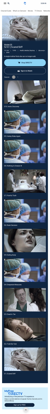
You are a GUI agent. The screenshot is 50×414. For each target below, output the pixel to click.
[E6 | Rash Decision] (25, 210)
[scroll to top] (25, 410)
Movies (30, 11)
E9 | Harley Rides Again (12, 136)
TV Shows (38, 11)
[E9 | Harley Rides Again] (25, 121)
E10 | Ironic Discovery (11, 106)
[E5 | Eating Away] (25, 240)
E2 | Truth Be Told (10, 344)
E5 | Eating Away (10, 255)
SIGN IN (43, 3)
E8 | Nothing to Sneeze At (13, 166)
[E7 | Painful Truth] (25, 181)
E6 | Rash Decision (10, 225)
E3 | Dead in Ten (10, 314)
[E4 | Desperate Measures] (25, 270)
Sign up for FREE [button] (20, 405)
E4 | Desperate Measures (13, 284)
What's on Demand (19, 11)
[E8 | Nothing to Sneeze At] (25, 151)
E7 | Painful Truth (10, 195)
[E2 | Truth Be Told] (25, 329)
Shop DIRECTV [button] (25, 62)
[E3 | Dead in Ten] (25, 299)
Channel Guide (6, 11)
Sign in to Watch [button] (24, 71)
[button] (5, 3)
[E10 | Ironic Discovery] (25, 92)
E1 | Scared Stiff (10, 373)
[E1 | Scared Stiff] (25, 359)
